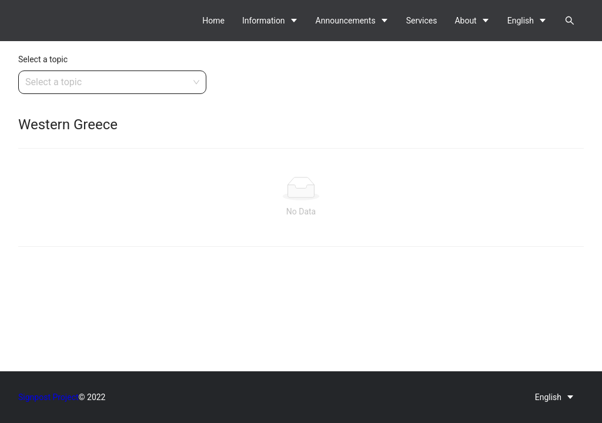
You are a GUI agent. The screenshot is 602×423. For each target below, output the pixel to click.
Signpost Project (48, 397)
